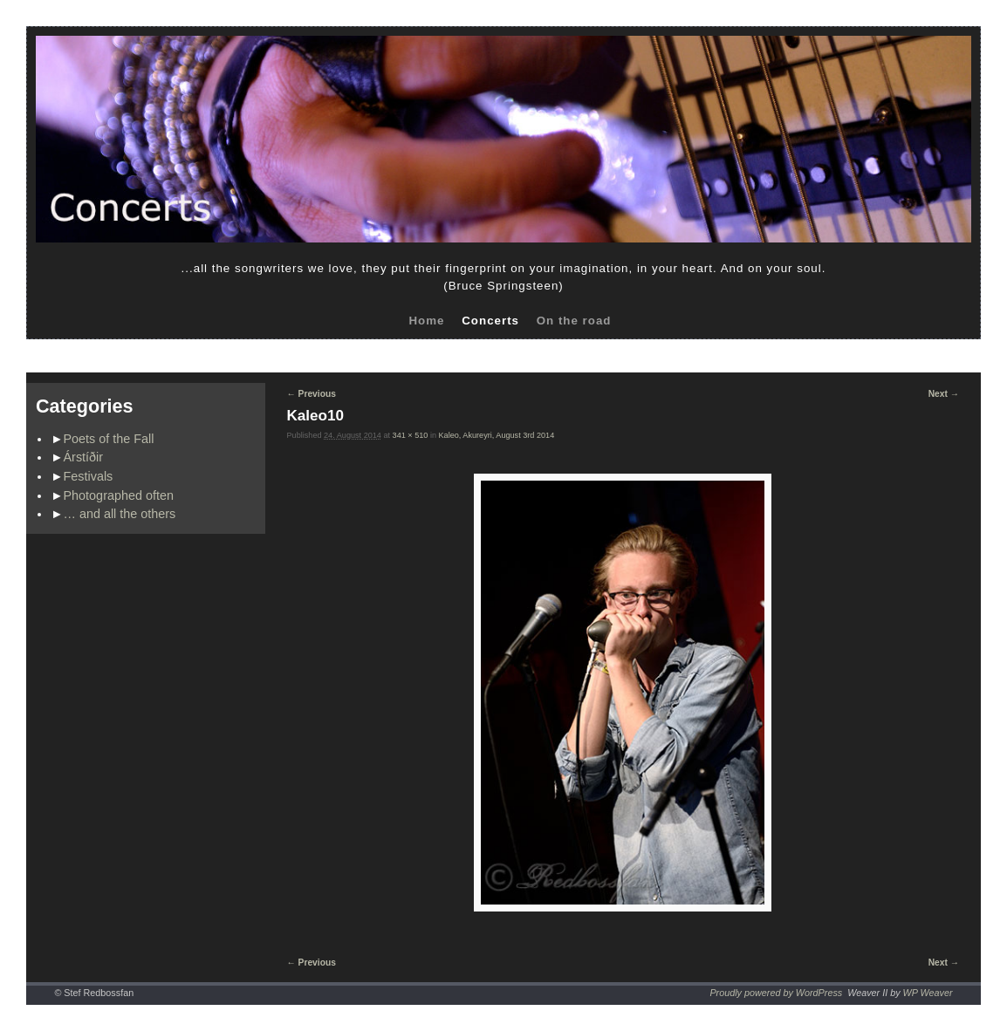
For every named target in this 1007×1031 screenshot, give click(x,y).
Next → (943, 394)
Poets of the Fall (109, 439)
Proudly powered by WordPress (775, 992)
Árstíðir (84, 457)
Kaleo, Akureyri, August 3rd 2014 (497, 435)
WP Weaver (928, 992)
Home (426, 320)
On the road (574, 320)
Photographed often (119, 495)
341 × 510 (410, 435)
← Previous (311, 394)
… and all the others (120, 514)
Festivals (88, 476)
